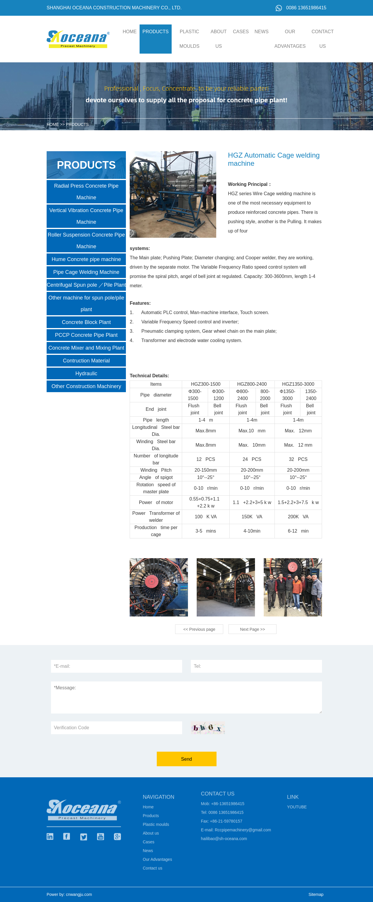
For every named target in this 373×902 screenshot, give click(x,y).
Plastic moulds (189, 39)
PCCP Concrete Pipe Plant (86, 335)
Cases (241, 31)
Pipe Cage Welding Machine (86, 272)
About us (219, 39)
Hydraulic (86, 373)
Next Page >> (252, 629)
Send (186, 759)
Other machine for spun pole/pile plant (86, 303)
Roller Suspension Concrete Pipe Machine (86, 240)
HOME (130, 31)
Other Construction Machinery (86, 386)
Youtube (297, 808)
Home (148, 808)
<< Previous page (199, 629)
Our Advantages (290, 39)
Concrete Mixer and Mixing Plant (86, 348)
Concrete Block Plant (86, 322)
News (262, 31)
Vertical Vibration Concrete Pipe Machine (86, 216)
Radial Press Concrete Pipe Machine (86, 191)
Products (155, 31)
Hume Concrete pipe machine (86, 259)
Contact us (323, 39)
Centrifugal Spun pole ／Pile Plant (86, 285)
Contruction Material (86, 361)
